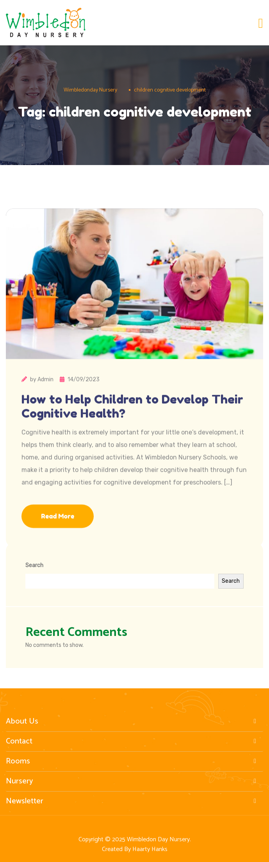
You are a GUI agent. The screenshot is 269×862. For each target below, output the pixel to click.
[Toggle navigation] (260, 24)
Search (34, 565)
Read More (57, 529)
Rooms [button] (132, 761)
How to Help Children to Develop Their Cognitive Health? (132, 420)
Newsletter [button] (132, 801)
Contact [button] (132, 741)
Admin (45, 393)
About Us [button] (132, 721)
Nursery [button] (132, 781)
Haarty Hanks (149, 849)
